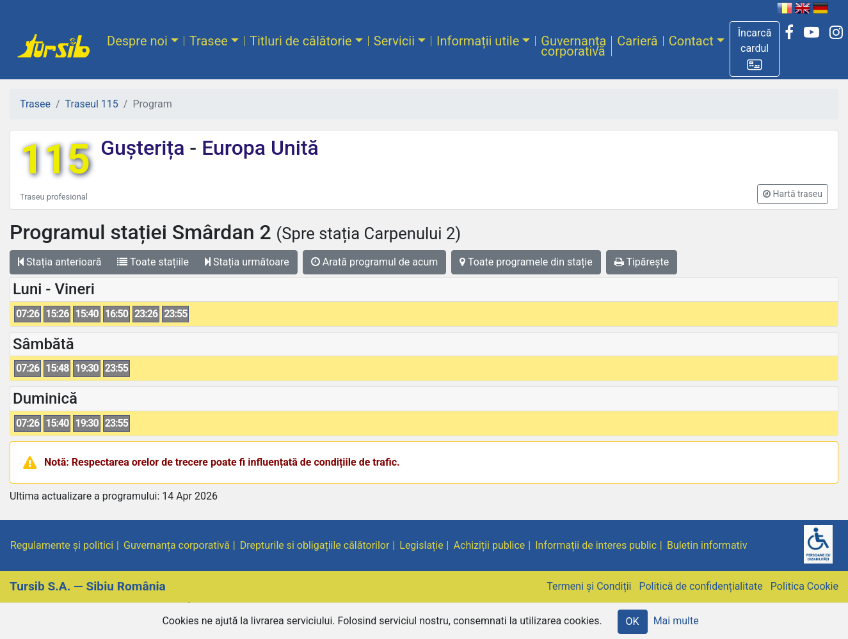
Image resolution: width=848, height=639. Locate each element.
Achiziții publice (489, 545)
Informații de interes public (596, 545)
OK (632, 621)
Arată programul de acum (374, 262)
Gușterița (144, 148)
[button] (755, 49)
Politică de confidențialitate (700, 586)
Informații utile (477, 41)
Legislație (421, 545)
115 (55, 160)
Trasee (208, 41)
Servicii (394, 41)
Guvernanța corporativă (573, 46)
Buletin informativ (707, 545)
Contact (691, 41)
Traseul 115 (91, 104)
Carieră (637, 41)
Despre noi (137, 41)
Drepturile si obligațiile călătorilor (315, 545)
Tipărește (641, 262)
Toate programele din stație (526, 262)
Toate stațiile (153, 262)
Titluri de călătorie (301, 41)
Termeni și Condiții (589, 586)
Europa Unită (257, 148)
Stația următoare (247, 262)
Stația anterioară (59, 262)
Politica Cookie (804, 586)
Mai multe (676, 621)
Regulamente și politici (61, 545)
